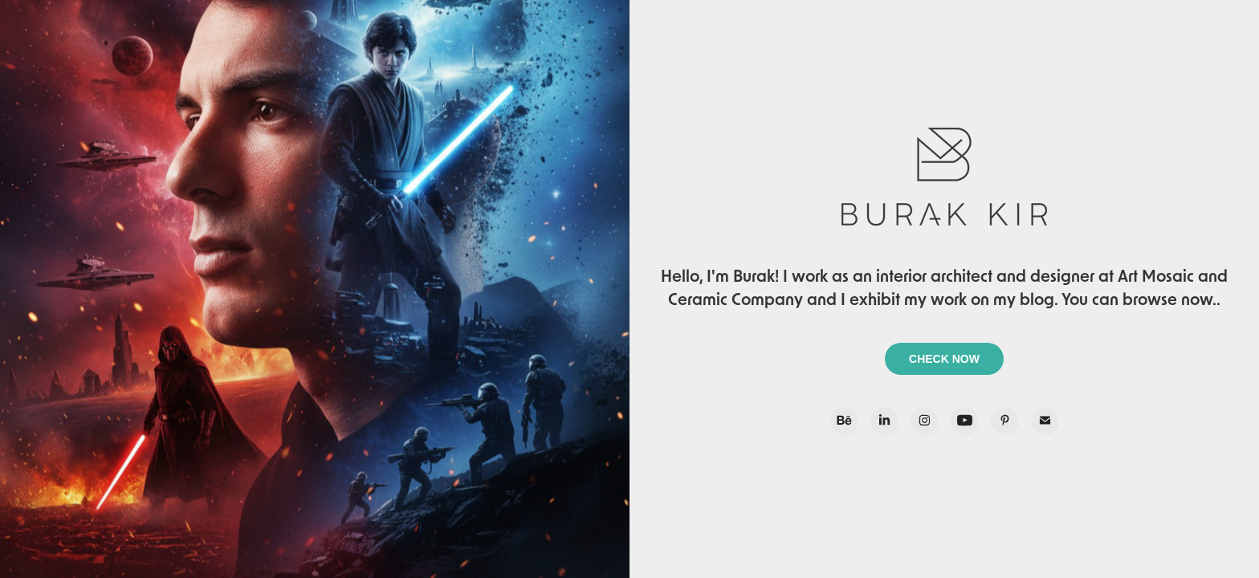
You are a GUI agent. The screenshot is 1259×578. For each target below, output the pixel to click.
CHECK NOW (944, 358)
